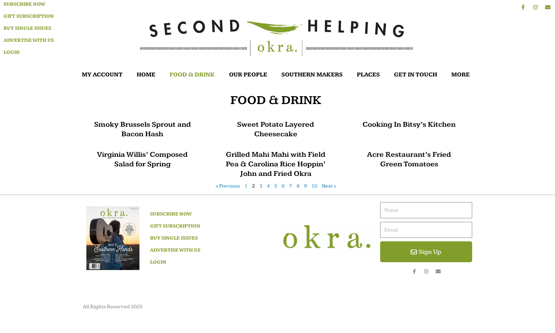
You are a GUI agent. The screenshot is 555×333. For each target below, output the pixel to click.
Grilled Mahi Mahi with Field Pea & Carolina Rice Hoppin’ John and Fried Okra (275, 164)
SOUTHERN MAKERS (312, 74)
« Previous (227, 186)
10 (314, 186)
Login (12, 52)
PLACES (368, 74)
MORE (462, 74)
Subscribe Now (24, 4)
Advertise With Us (29, 40)
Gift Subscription (29, 16)
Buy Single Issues (27, 28)
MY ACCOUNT (102, 74)
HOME (146, 74)
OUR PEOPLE (248, 74)
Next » (329, 186)
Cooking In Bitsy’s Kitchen (409, 124)
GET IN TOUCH (415, 74)
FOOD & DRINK (192, 74)
